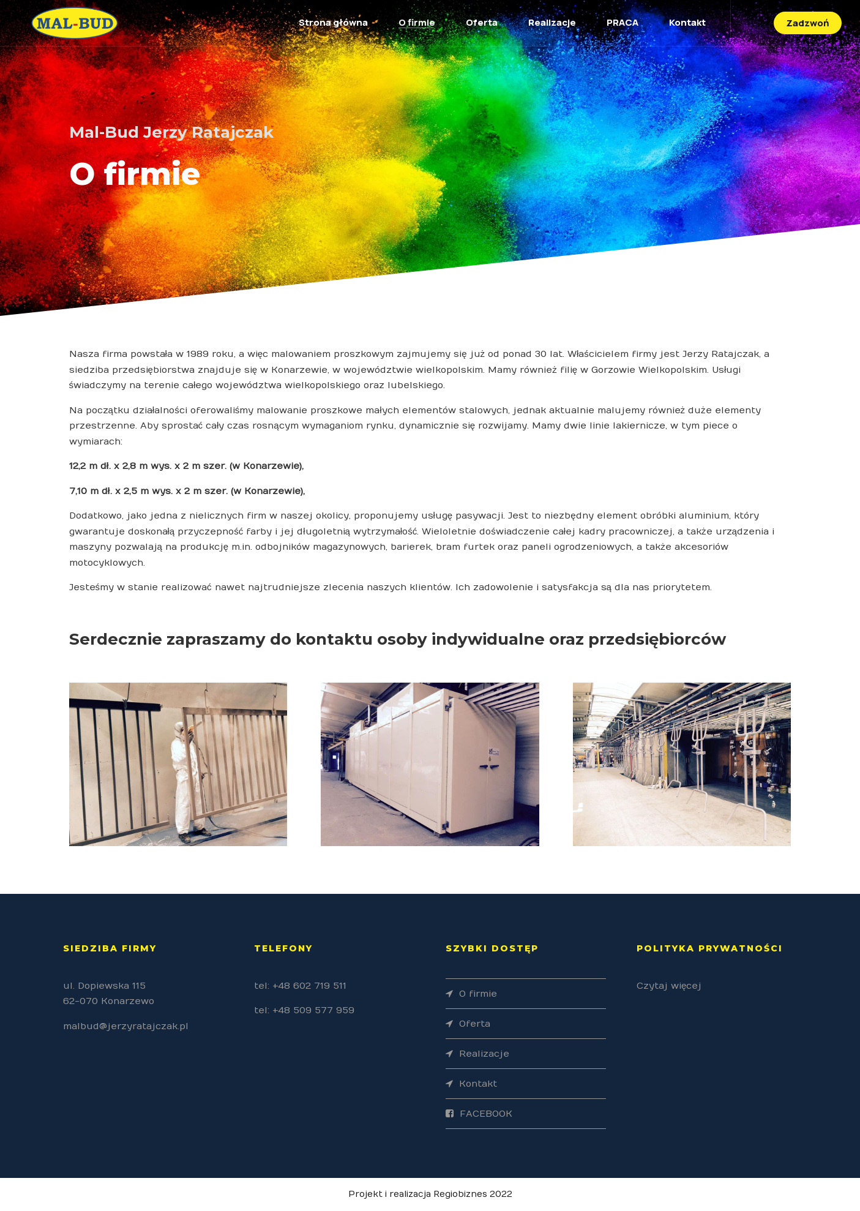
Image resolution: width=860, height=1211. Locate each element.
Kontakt (687, 22)
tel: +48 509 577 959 (304, 1010)
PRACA (622, 22)
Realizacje (552, 22)
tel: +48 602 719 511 (300, 985)
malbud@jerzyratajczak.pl (126, 1026)
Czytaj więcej (669, 985)
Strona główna (333, 22)
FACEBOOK (486, 1113)
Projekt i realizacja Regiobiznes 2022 (430, 1194)
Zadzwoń (807, 23)
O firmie (416, 22)
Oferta (482, 22)
